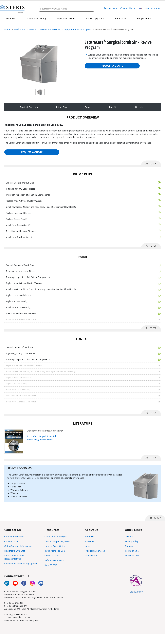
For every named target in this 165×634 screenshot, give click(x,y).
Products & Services (95, 550)
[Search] (66, 9)
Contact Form (11, 541)
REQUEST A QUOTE (112, 65)
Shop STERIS (50, 565)
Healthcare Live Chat (14, 550)
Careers (129, 536)
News (87, 546)
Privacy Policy (131, 541)
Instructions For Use (54, 550)
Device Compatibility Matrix (58, 541)
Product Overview (29, 107)
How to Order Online (54, 546)
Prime (88, 107)
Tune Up (113, 107)
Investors (89, 541)
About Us (89, 536)
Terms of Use (132, 555)
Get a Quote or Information (18, 546)
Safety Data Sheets (54, 560)
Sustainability (91, 555)
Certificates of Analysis (55, 536)
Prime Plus (61, 107)
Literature (140, 107)
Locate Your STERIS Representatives (14, 557)
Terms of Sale (132, 550)
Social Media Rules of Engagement (21, 563)
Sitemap (129, 546)
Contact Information (14, 536)
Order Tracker (51, 555)
